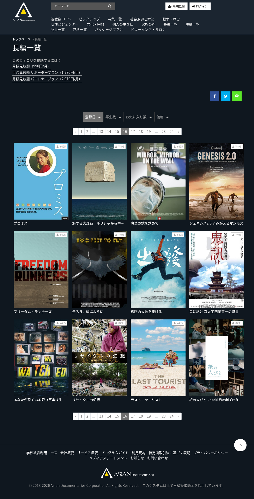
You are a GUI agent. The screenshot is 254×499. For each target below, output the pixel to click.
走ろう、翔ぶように (87, 311)
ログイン (202, 6)
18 (141, 131)
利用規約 (139, 452)
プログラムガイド (115, 452)
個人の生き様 (122, 24)
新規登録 (179, 6)
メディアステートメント (108, 457)
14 (109, 131)
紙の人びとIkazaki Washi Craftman (217, 399)
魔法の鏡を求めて (145, 223)
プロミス (21, 223)
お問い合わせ (157, 457)
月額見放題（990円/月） (31, 65)
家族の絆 (148, 24)
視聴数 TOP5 (61, 18)
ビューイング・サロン (148, 29)
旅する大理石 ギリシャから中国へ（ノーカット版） (114, 223)
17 (133, 131)
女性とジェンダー (65, 24)
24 (172, 131)
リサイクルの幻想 (86, 399)
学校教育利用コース (41, 452)
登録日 (92, 116)
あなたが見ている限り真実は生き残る (43, 399)
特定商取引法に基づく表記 (169, 452)
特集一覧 (115, 18)
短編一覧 (192, 24)
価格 (162, 116)
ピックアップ (89, 18)
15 (117, 131)
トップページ (21, 39)
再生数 (113, 116)
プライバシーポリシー (210, 452)
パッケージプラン (109, 29)
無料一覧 (80, 29)
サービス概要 (87, 452)
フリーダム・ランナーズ (33, 311)
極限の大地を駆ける (146, 311)
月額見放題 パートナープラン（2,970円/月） (47, 78)
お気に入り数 (139, 116)
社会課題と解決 (142, 18)
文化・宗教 (95, 24)
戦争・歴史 (171, 18)
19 (149, 131)
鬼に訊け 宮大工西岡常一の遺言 (214, 311)
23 (164, 131)
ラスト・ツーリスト (146, 399)
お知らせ (137, 457)
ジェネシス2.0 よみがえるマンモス (216, 223)
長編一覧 (170, 24)
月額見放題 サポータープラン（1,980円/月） (47, 72)
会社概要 (67, 452)
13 (101, 131)
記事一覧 (58, 29)
